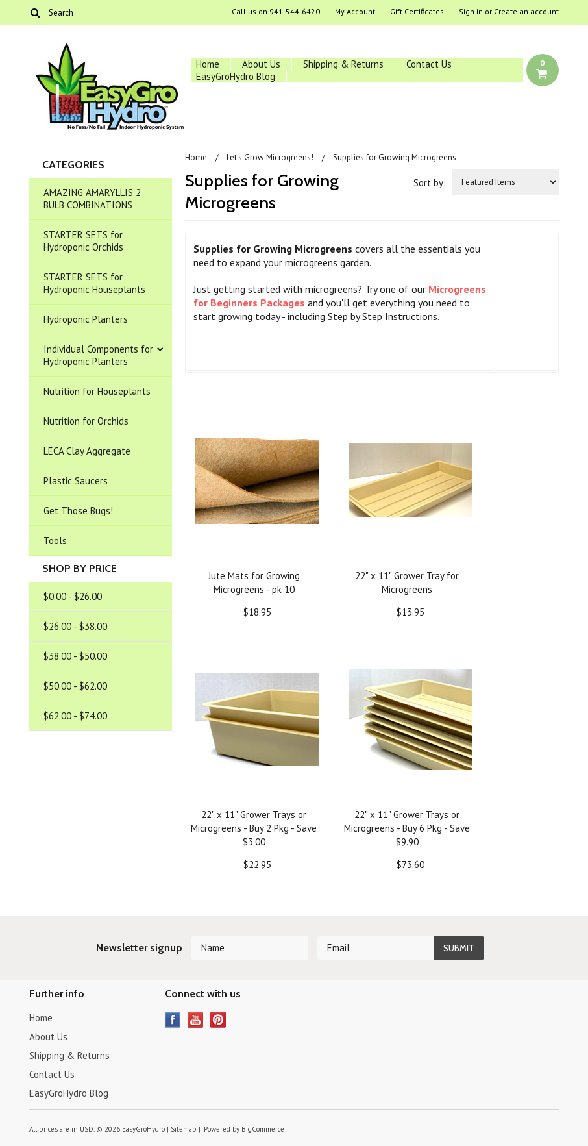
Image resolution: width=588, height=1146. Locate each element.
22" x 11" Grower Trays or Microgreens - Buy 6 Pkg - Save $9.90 (407, 828)
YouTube (196, 1020)
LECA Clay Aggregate (86, 451)
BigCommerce (262, 1129)
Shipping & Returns (343, 64)
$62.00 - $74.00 (75, 716)
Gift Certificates (417, 11)
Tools (55, 540)
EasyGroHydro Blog (235, 76)
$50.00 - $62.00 (75, 686)
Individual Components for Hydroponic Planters (98, 355)
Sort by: (429, 183)
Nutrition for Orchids (86, 421)
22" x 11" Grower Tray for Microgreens (407, 582)
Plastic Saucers (75, 481)
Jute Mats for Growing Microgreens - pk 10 (254, 582)
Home (207, 64)
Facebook (173, 1020)
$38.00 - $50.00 (75, 656)
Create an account (526, 11)
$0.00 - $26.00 (72, 596)
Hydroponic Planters (85, 319)
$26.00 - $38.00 (75, 626)
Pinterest (218, 1020)
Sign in (471, 11)
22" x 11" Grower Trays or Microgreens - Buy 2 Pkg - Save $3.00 (254, 828)
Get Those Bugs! (78, 510)
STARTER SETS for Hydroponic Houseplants (94, 283)
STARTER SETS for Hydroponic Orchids (83, 241)
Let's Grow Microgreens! (270, 157)
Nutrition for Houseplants (97, 391)
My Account (355, 11)
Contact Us (429, 64)
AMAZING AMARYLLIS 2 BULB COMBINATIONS (92, 198)
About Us (261, 64)
